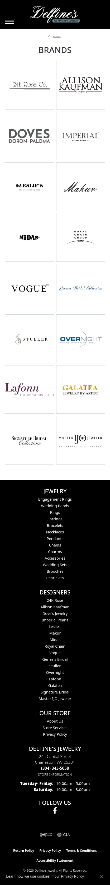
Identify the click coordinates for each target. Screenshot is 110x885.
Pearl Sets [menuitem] (55, 577)
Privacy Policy (55, 734)
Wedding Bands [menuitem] (55, 505)
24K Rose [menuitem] (55, 600)
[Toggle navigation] (9, 21)
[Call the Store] (55, 768)
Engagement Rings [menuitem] (55, 499)
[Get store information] (55, 774)
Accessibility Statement (54, 860)
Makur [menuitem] (55, 633)
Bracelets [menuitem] (55, 525)
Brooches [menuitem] (55, 571)
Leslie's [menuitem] (55, 626)
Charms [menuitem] (55, 551)
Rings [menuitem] (55, 512)
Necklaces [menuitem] (55, 531)
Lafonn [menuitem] (55, 678)
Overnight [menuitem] (55, 672)
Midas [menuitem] (55, 639)
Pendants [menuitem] (55, 538)
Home (56, 37)
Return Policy (23, 850)
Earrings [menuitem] (54, 518)
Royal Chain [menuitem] (55, 646)
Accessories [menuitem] (55, 558)
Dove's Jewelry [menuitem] (55, 613)
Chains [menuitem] (55, 545)
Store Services (54, 727)
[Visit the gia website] (63, 835)
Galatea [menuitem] (55, 685)
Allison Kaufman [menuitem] (55, 606)
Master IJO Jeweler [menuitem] (55, 698)
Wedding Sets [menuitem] (55, 564)
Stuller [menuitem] (55, 665)
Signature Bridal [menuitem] (55, 692)
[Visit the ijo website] (46, 835)
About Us (55, 721)
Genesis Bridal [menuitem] (55, 659)
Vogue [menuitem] (55, 652)
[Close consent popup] (101, 876)
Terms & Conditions (81, 850)
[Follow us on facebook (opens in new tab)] (55, 810)
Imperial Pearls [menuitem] (55, 620)
